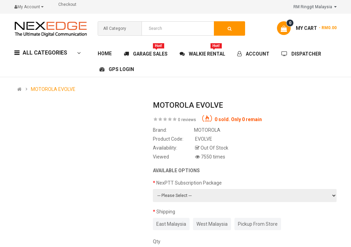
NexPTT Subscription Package (189, 183)
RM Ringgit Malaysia (315, 6)
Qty (156, 241)
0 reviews (187, 119)
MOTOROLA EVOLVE (53, 89)
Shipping (165, 211)
